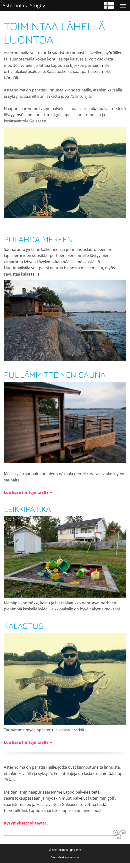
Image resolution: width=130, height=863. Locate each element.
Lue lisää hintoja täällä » (28, 492)
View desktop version (65, 857)
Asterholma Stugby (23, 5)
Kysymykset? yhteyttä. (26, 823)
